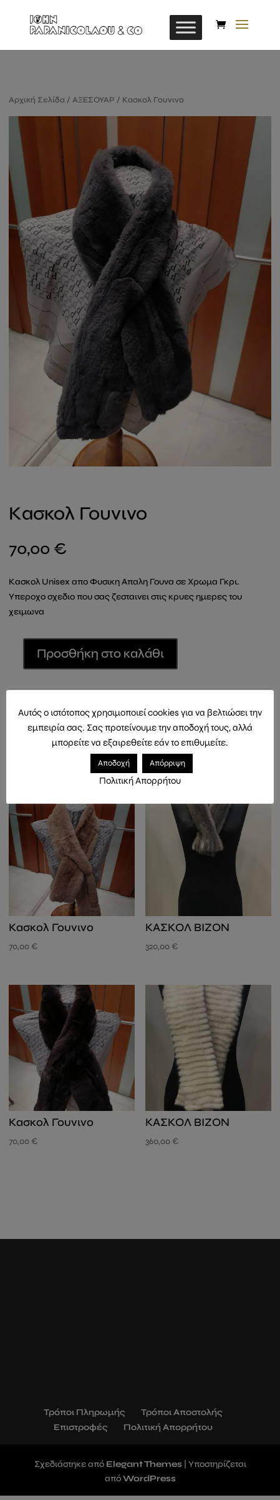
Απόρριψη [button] (167, 763)
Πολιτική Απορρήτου (140, 780)
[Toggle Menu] (186, 27)
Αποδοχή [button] (114, 763)
